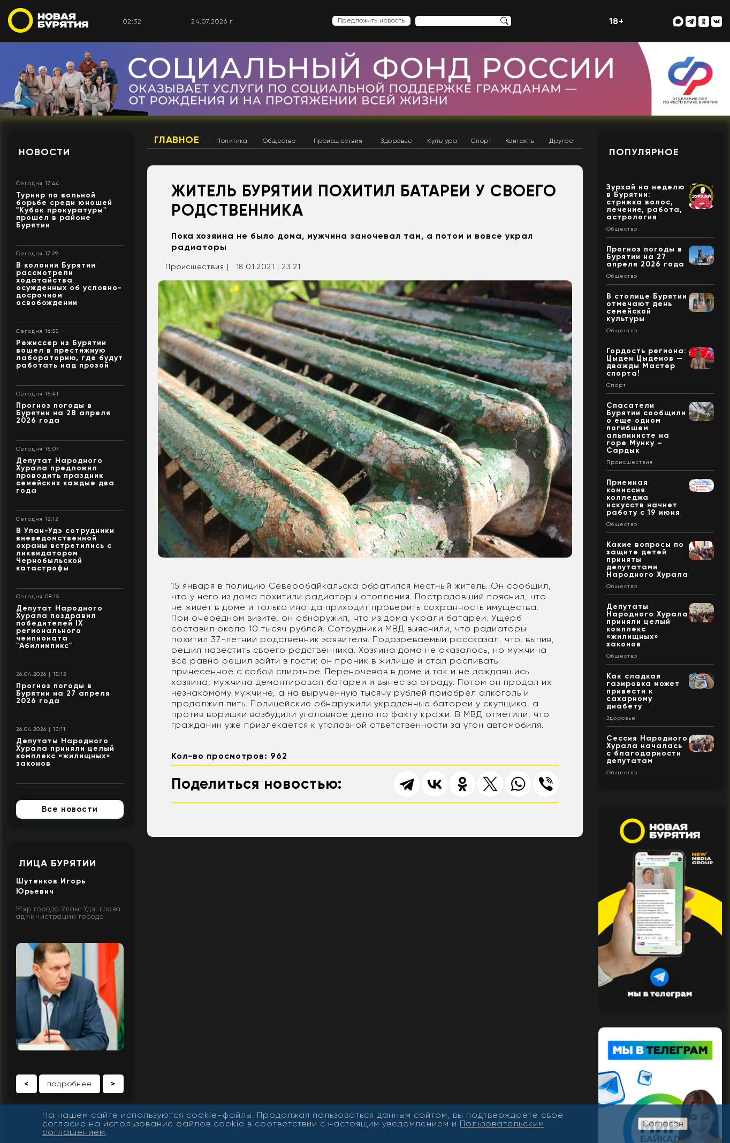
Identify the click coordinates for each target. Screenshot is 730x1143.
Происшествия (338, 140)
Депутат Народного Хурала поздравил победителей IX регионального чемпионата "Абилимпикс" (59, 627)
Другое (561, 140)
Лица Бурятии (57, 863)
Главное (177, 140)
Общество (279, 140)
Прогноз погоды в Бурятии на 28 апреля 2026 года (63, 413)
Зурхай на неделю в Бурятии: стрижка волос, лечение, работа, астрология (645, 202)
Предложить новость (371, 20)
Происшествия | (197, 266)
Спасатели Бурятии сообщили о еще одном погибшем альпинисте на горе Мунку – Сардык (646, 428)
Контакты (520, 140)
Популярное (644, 152)
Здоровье (396, 140)
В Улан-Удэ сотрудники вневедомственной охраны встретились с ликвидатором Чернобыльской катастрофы (65, 549)
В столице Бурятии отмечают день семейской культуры (646, 307)
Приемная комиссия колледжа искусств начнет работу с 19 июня (643, 497)
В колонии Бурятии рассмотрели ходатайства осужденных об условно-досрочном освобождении (69, 284)
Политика (231, 140)
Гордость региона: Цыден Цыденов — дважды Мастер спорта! (646, 362)
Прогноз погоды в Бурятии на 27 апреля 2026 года (63, 693)
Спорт (481, 140)
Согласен (662, 1123)
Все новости (70, 809)
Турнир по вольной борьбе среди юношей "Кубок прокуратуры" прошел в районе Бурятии (64, 210)
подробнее (69, 1083)
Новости (44, 152)
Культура (442, 140)
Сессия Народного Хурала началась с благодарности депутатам (647, 749)
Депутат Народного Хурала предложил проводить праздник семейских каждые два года (65, 475)
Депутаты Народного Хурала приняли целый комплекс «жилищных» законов (65, 752)
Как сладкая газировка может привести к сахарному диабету (643, 691)
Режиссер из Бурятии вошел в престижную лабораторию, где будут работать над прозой (69, 354)
